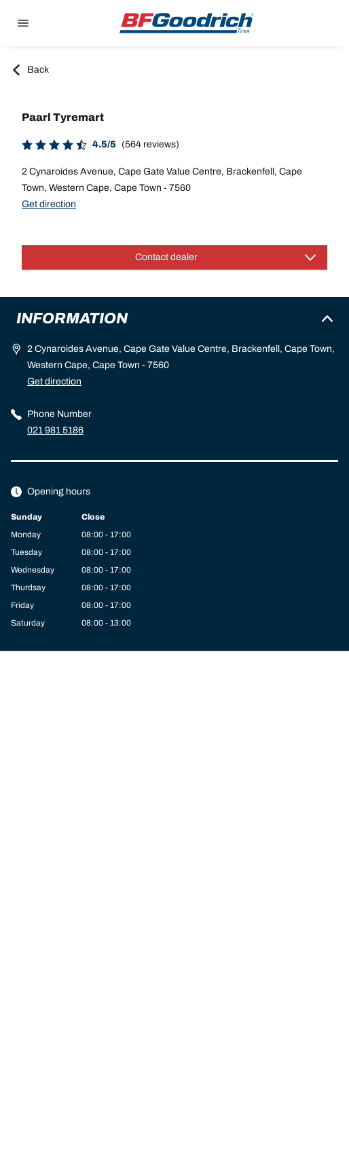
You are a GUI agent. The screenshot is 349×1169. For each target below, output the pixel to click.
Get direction (49, 204)
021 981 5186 (55, 430)
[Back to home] (187, 23)
